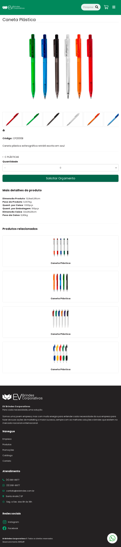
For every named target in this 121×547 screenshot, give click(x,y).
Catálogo (7, 455)
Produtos (6, 444)
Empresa (6, 439)
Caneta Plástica (60, 263)
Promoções (8, 450)
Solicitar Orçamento (60, 178)
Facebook (13, 528)
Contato (6, 460)
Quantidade (10, 161)
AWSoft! (21, 542)
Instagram (13, 522)
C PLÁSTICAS (12, 157)
